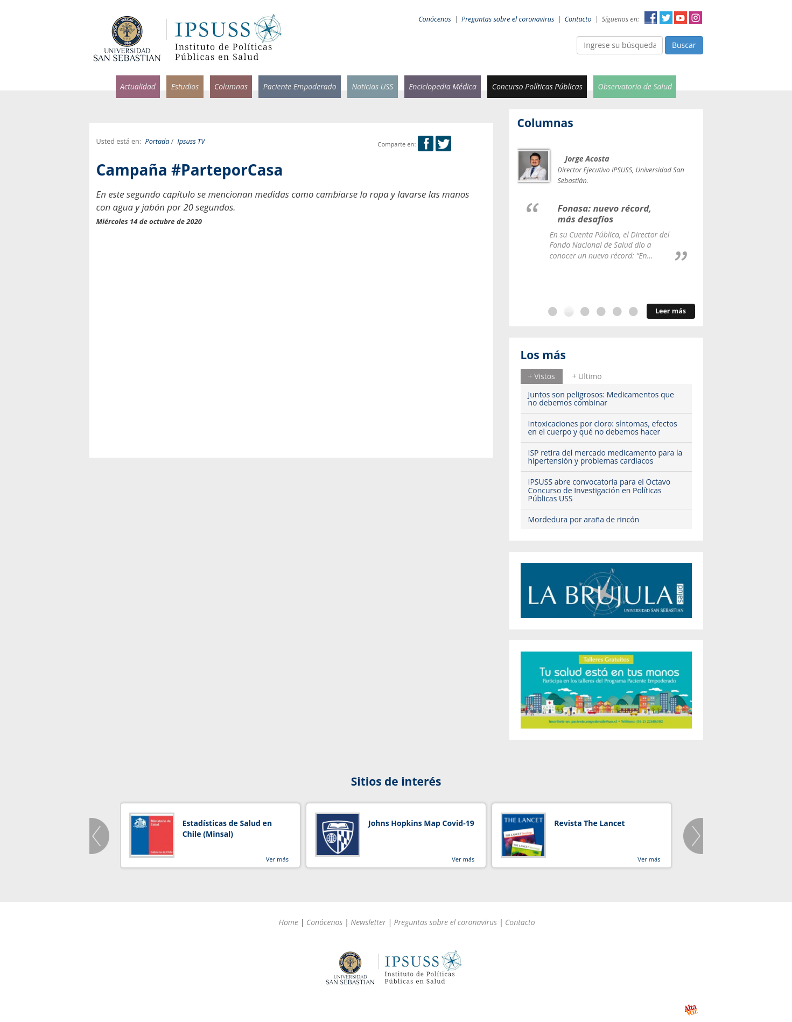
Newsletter (368, 922)
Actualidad (138, 86)
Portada (157, 141)
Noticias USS (372, 86)
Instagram (695, 17)
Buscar (684, 45)
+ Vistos (541, 376)
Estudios (185, 86)
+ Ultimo (586, 376)
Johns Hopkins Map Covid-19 (421, 823)
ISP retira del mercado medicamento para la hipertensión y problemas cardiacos (605, 456)
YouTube (680, 17)
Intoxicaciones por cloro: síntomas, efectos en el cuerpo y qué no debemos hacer (602, 427)
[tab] (542, 376)
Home (288, 922)
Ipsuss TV (191, 141)
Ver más (277, 859)
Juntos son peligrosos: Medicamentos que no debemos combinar (601, 398)
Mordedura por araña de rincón (584, 519)
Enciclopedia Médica (442, 86)
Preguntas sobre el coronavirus (507, 19)
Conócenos (434, 19)
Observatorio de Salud (635, 86)
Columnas (231, 86)
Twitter (666, 17)
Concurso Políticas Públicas (537, 86)
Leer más (670, 311)
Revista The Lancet (589, 823)
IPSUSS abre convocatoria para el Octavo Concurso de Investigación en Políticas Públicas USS (599, 490)
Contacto (578, 19)
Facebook (650, 17)
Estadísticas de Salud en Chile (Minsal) (227, 828)
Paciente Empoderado (300, 86)
